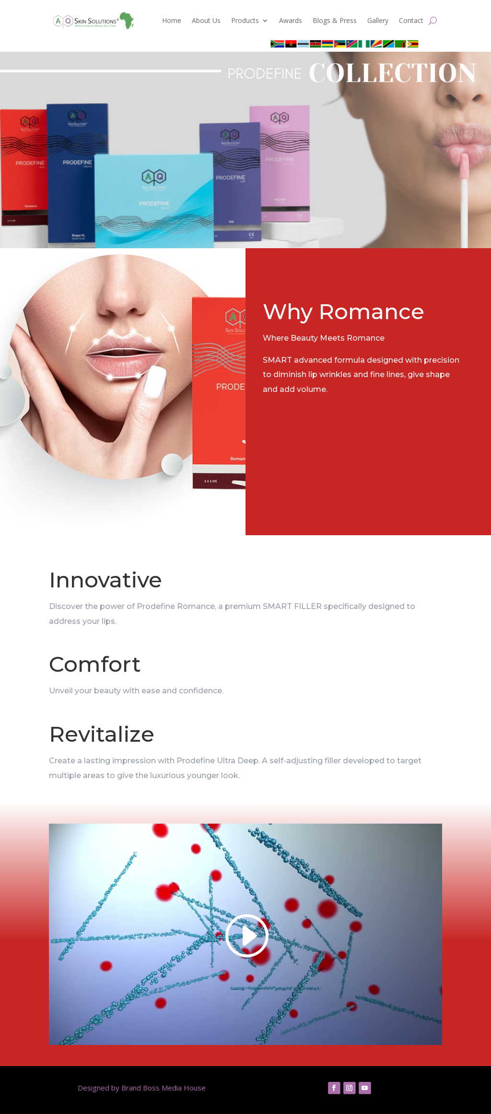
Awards (290, 20)
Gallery (377, 20)
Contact (411, 20)
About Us (206, 20)
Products (245, 20)
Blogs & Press (335, 20)
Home (171, 20)
